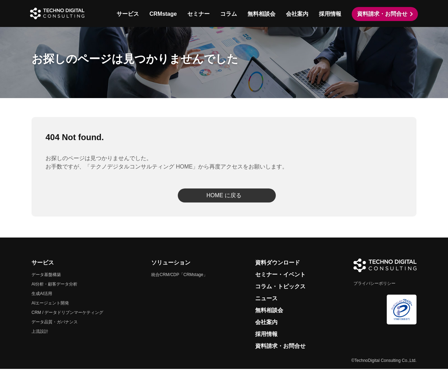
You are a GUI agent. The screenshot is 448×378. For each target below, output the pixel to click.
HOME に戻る (223, 204)
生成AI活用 (41, 302)
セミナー (197, 14)
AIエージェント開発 (50, 312)
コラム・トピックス (280, 295)
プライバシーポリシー (375, 292)
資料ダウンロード (277, 272)
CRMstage (161, 14)
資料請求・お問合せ (381, 14)
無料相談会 (260, 14)
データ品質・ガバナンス (54, 331)
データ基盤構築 (46, 283)
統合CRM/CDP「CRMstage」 (179, 283)
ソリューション (170, 272)
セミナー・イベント (280, 284)
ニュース (266, 307)
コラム (227, 14)
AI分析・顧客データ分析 (54, 293)
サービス (126, 14)
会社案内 (296, 14)
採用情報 (328, 14)
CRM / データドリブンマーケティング (67, 321)
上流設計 (39, 340)
